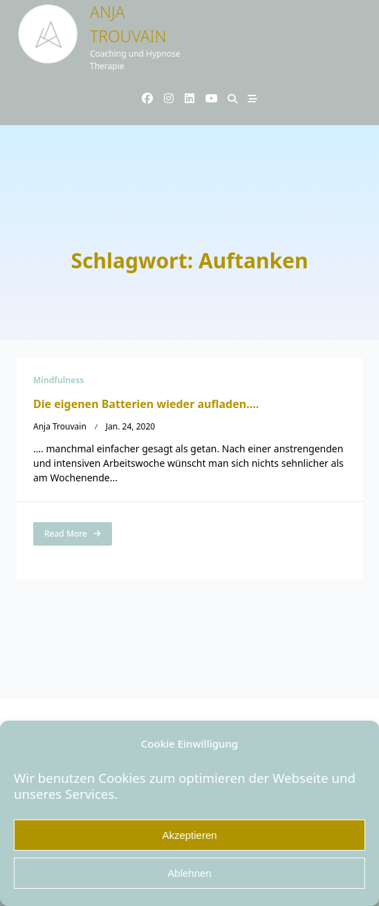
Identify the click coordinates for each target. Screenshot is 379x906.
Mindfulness (58, 380)
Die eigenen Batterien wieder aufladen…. (146, 404)
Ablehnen (189, 873)
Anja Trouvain (59, 426)
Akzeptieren (189, 835)
